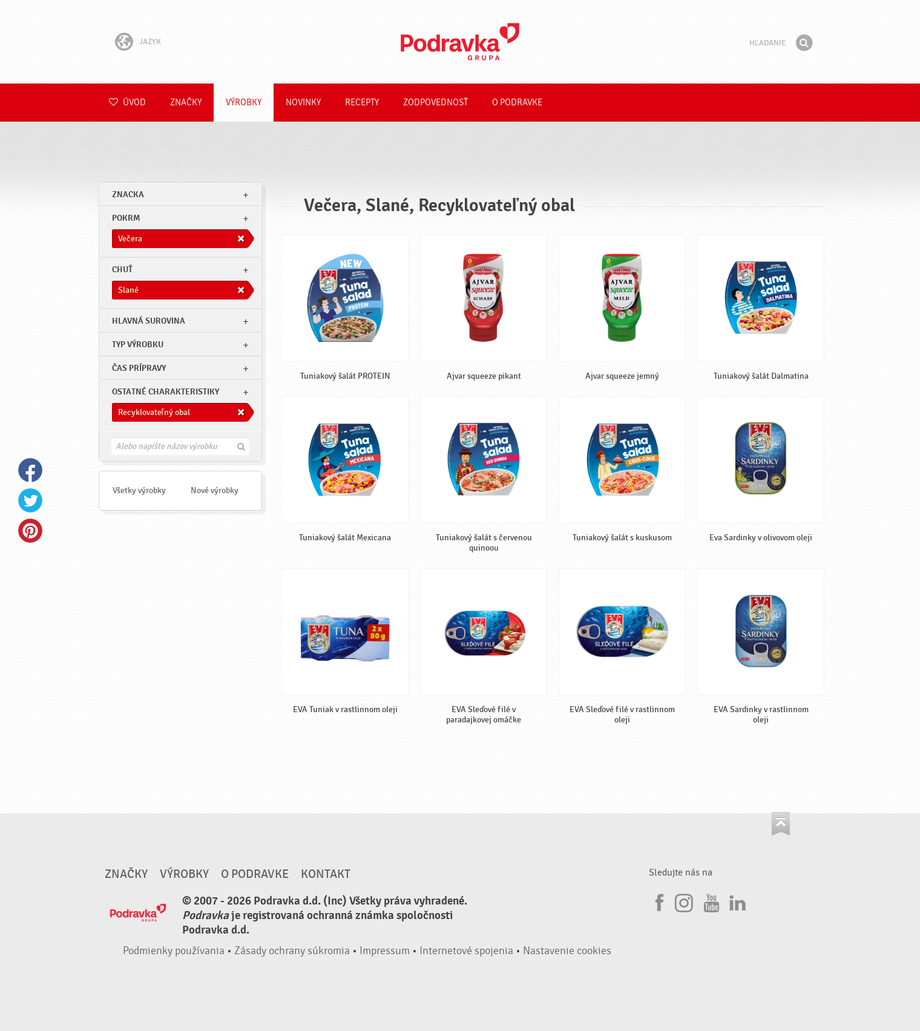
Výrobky (243, 102)
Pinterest (30, 531)
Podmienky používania (174, 950)
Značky (186, 102)
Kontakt (325, 874)
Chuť (122, 269)
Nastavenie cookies (567, 950)
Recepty (362, 102)
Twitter (30, 500)
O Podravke (517, 102)
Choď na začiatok (781, 824)
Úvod (127, 102)
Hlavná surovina (148, 321)
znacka (128, 194)
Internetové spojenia (466, 950)
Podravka (460, 41)
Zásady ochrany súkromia (292, 950)
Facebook (30, 470)
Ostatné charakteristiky (165, 392)
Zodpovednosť (435, 102)
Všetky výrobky (139, 490)
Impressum (385, 950)
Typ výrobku (137, 344)
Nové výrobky (214, 490)
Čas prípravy (139, 368)
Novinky (303, 102)
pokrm (126, 218)
